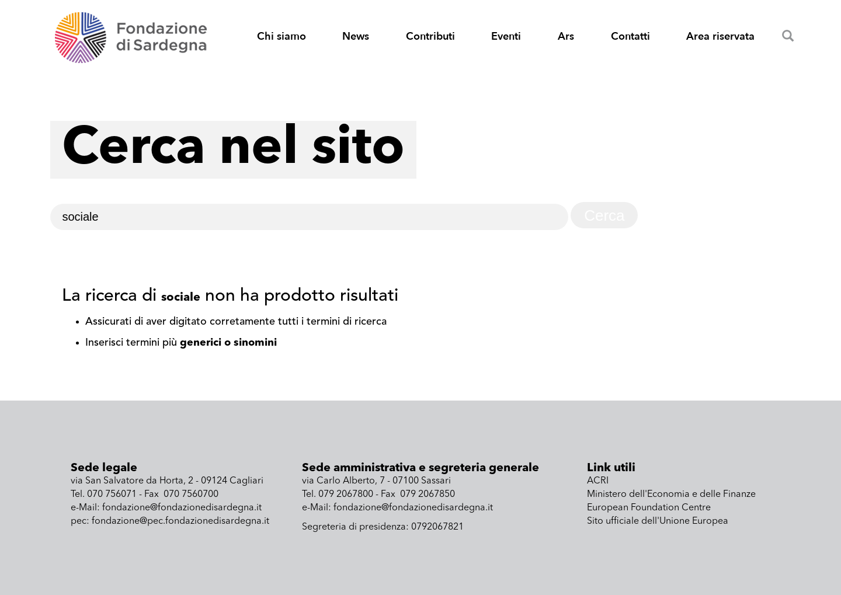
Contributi (430, 36)
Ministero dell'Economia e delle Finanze (671, 494)
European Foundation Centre (649, 508)
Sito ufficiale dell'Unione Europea (657, 521)
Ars (566, 36)
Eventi (506, 36)
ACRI (598, 481)
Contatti (630, 36)
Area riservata (720, 36)
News (355, 36)
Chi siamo (281, 36)
